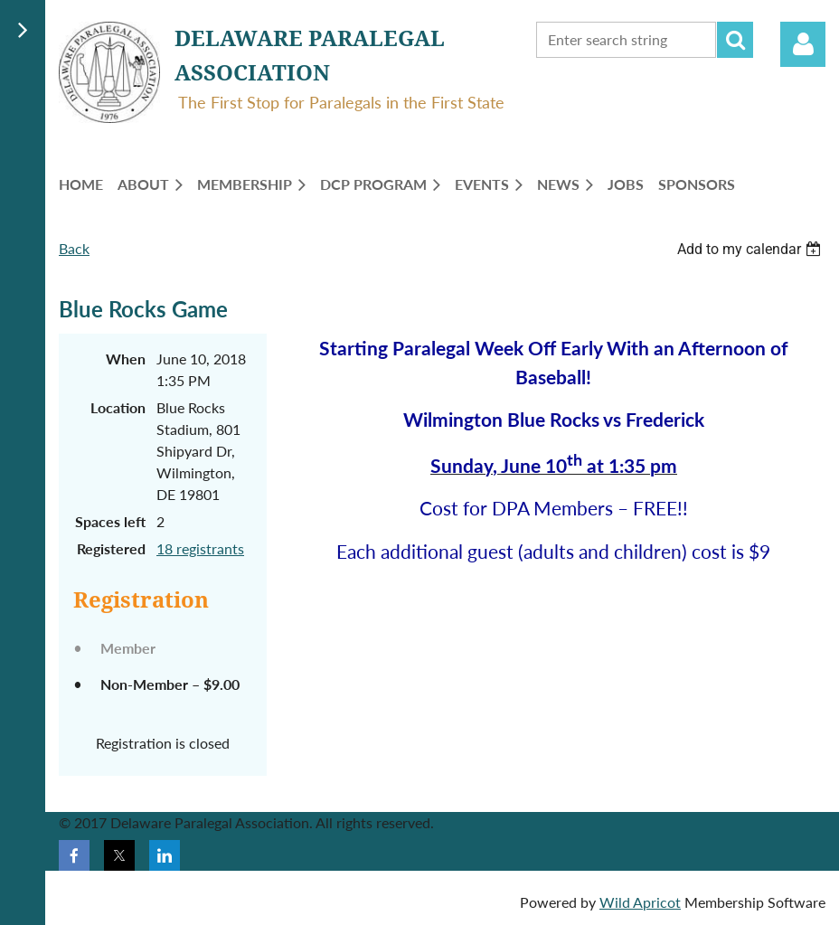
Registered (111, 548)
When (126, 358)
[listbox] (751, 249)
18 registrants (200, 548)
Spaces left (110, 521)
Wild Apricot (640, 902)
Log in (802, 44)
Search (735, 40)
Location (118, 407)
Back (74, 248)
